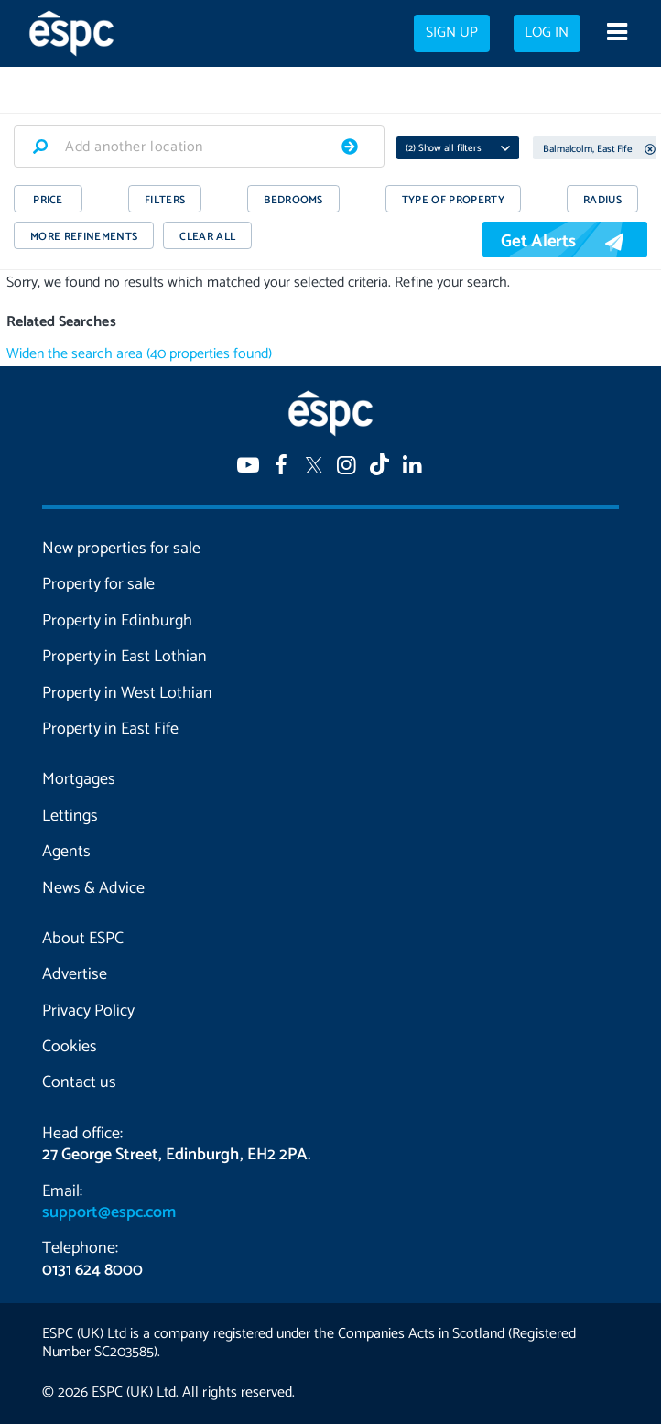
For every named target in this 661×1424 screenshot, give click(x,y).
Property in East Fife (110, 729)
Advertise (74, 974)
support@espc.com (109, 1212)
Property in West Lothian (127, 693)
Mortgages (78, 779)
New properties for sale (121, 548)
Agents (66, 851)
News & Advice (93, 888)
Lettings (70, 816)
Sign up (452, 33)
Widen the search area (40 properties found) (139, 354)
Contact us (79, 1082)
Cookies (69, 1046)
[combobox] (199, 146)
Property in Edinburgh (117, 621)
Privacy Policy (88, 1011)
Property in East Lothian (124, 656)
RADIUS (602, 200)
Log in (547, 33)
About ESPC (83, 938)
